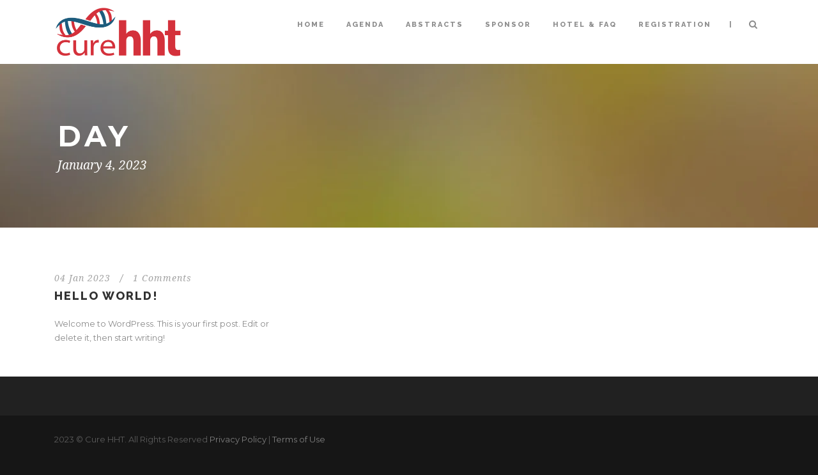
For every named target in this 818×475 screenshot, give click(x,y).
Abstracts (434, 24)
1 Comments (162, 278)
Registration (674, 24)
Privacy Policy (238, 439)
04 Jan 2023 (82, 278)
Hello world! (106, 295)
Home (311, 24)
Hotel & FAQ (585, 24)
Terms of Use (298, 439)
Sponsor (508, 24)
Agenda (365, 24)
